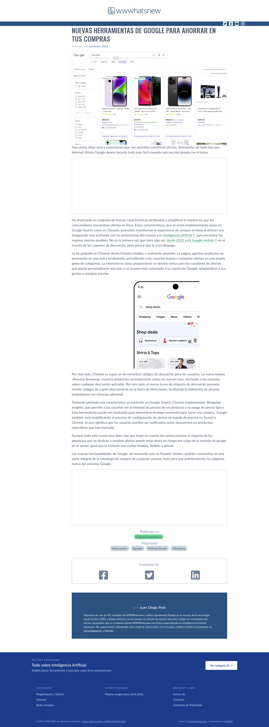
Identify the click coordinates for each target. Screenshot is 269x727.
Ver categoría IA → (221, 665)
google (138, 548)
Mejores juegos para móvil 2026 (124, 694)
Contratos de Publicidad (187, 705)
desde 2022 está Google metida (190, 240)
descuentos (120, 548)
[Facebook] (231, 23)
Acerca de (179, 694)
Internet (41, 699)
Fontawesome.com (197, 721)
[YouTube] (237, 23)
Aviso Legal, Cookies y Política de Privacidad (104, 721)
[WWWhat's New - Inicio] (134, 10)
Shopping (179, 548)
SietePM (229, 721)
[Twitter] (225, 23)
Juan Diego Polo (152, 607)
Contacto (178, 699)
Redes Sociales (45, 705)
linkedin (109, 630)
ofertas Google (158, 548)
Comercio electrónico (148, 536)
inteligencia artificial (177, 235)
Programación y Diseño (50, 694)
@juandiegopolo (93, 630)
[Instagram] (243, 23)
